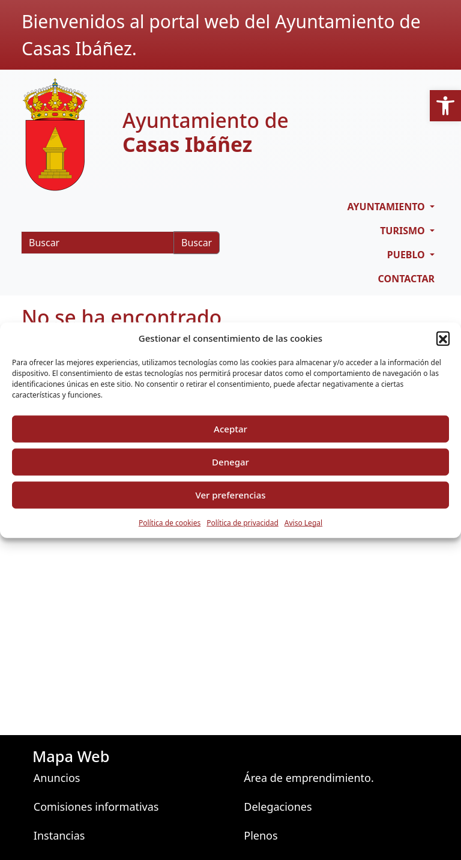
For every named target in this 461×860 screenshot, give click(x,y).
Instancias (59, 835)
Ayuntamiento (387, 206)
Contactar (406, 278)
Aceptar (230, 429)
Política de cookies (169, 522)
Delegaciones (278, 806)
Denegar (230, 462)
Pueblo (407, 254)
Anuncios (57, 778)
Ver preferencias (230, 495)
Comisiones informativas (96, 806)
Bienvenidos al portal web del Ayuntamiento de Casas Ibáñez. (221, 35)
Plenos (260, 835)
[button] (445, 105)
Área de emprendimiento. (309, 778)
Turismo (403, 230)
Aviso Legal (303, 522)
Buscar (196, 242)
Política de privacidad (242, 522)
